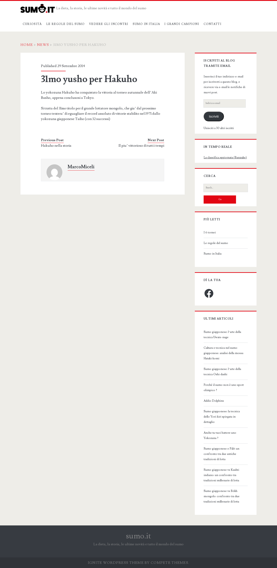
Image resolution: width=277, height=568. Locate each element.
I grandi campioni (181, 24)
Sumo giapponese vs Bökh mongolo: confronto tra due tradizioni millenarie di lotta (222, 496)
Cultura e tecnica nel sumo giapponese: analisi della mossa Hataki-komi (223, 353)
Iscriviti (214, 116)
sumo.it (138, 536)
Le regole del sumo (65, 24)
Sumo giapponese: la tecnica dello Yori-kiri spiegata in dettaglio (222, 417)
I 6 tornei (210, 232)
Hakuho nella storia (56, 145)
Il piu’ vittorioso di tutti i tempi (141, 145)
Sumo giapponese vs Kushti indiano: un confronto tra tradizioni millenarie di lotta (221, 475)
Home (26, 45)
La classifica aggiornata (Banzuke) (225, 157)
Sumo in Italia (146, 24)
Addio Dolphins (214, 401)
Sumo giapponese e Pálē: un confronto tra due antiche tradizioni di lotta (221, 454)
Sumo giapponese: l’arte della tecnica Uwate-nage (222, 334)
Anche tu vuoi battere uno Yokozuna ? (220, 435)
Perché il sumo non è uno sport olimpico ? (224, 387)
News (43, 45)
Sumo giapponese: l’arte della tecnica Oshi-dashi (222, 371)
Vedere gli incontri (108, 24)
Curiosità (32, 24)
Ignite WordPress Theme (116, 563)
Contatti (212, 24)
